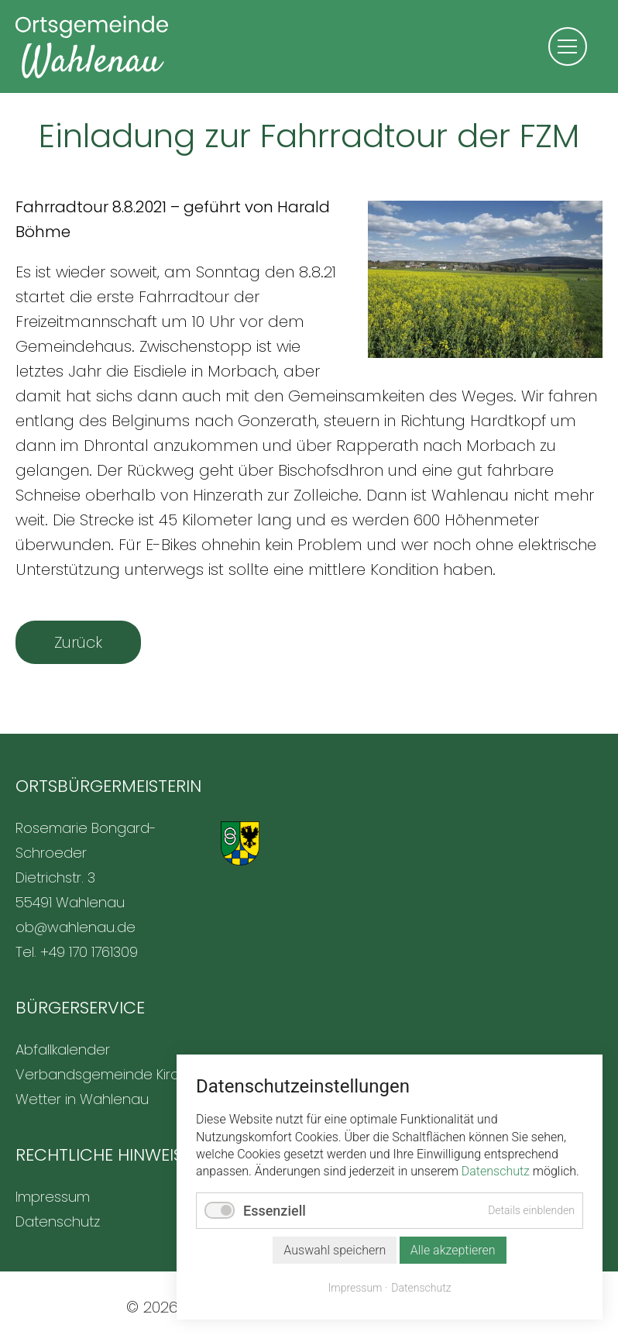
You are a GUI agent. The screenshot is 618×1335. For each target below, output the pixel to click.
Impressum (355, 1288)
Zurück (78, 642)
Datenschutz (496, 1171)
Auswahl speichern (334, 1250)
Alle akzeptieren (453, 1250)
